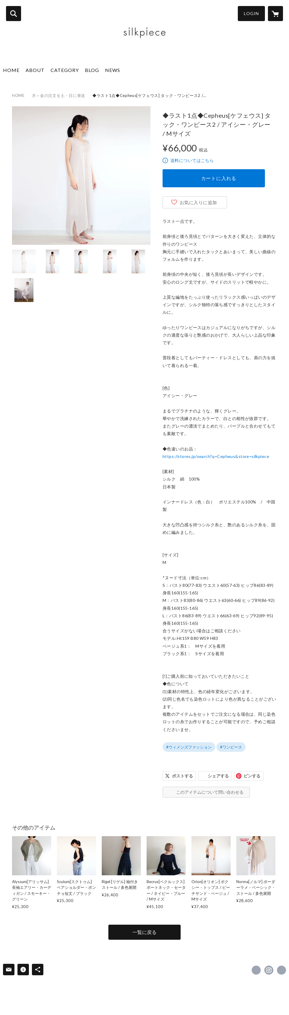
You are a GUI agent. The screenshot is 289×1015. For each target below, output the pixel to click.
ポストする (182, 775)
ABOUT (35, 70)
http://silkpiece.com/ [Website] (281, 970)
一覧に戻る (144, 932)
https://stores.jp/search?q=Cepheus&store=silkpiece (216, 456)
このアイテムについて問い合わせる (210, 792)
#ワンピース (231, 747)
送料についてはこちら (192, 160)
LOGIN (251, 13)
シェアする (218, 775)
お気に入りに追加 (198, 202)
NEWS (112, 70)
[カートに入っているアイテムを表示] (275, 13)
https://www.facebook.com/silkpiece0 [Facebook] (256, 970)
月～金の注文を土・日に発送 (58, 95)
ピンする (252, 775)
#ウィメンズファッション (189, 747)
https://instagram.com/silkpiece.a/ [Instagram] (268, 970)
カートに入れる (219, 178)
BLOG (92, 70)
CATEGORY (65, 70)
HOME (11, 70)
